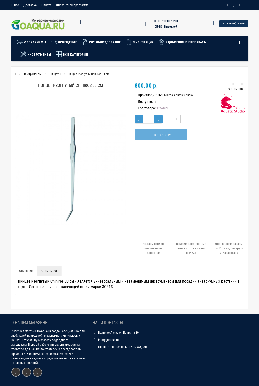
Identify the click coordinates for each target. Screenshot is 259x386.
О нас (15, 5)
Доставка (30, 5)
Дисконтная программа (72, 5)
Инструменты (35, 54)
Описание (26, 271)
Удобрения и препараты (182, 42)
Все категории (72, 54)
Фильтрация (139, 42)
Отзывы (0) (49, 271)
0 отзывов (235, 89)
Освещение (64, 42)
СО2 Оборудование (101, 42)
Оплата (46, 5)
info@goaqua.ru (108, 340)
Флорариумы (32, 42)
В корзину (160, 135)
